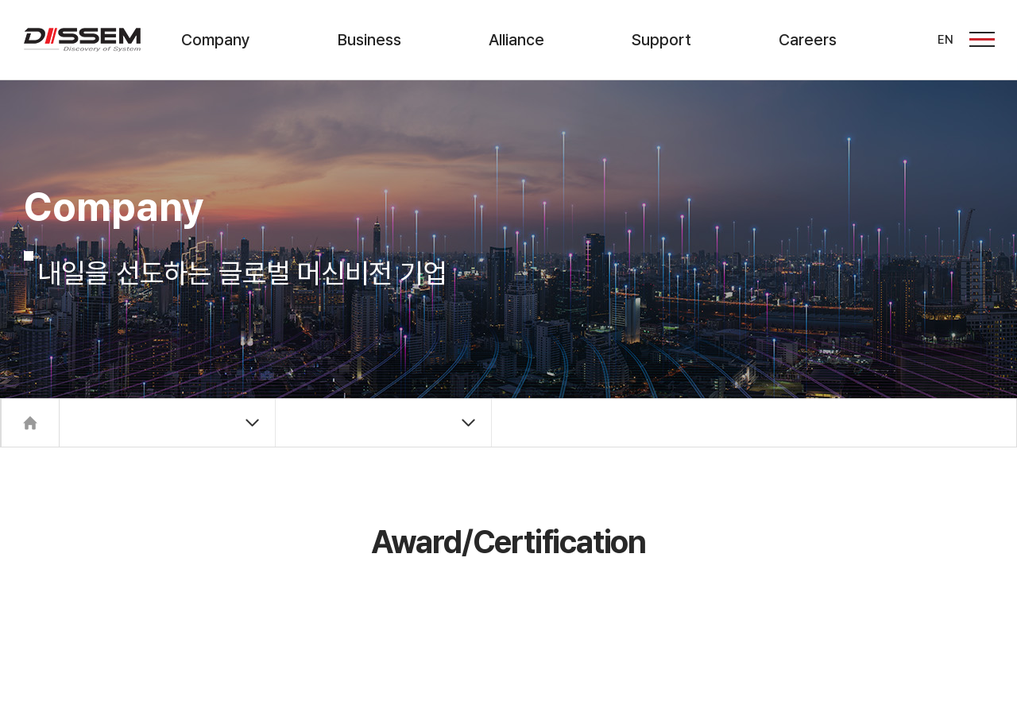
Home (30, 423)
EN (945, 40)
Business (369, 39)
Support (661, 39)
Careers (808, 39)
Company (215, 39)
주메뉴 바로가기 (0, 0)
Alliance (516, 39)
